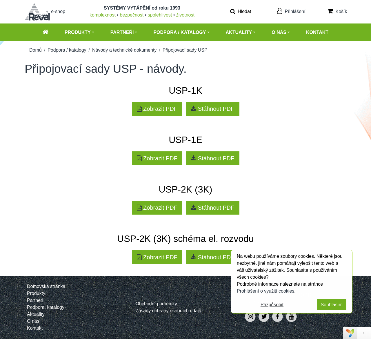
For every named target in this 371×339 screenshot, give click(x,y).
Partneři (122, 32)
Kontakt (317, 32)
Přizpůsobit (272, 304)
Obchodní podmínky (156, 303)
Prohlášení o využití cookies (265, 291)
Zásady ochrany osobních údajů (168, 310)
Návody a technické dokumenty (124, 50)
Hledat (240, 11)
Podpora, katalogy (45, 307)
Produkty (78, 32)
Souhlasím (332, 304)
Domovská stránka (46, 286)
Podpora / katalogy (179, 32)
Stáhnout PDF (212, 109)
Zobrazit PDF (157, 109)
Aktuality (239, 32)
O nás (279, 32)
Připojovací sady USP (185, 50)
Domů (35, 50)
